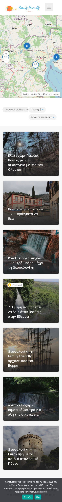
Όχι (38, 497)
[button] (6, 54)
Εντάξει (27, 497)
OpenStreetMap (40, 94)
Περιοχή (36, 109)
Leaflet (26, 94)
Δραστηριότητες (41, 117)
